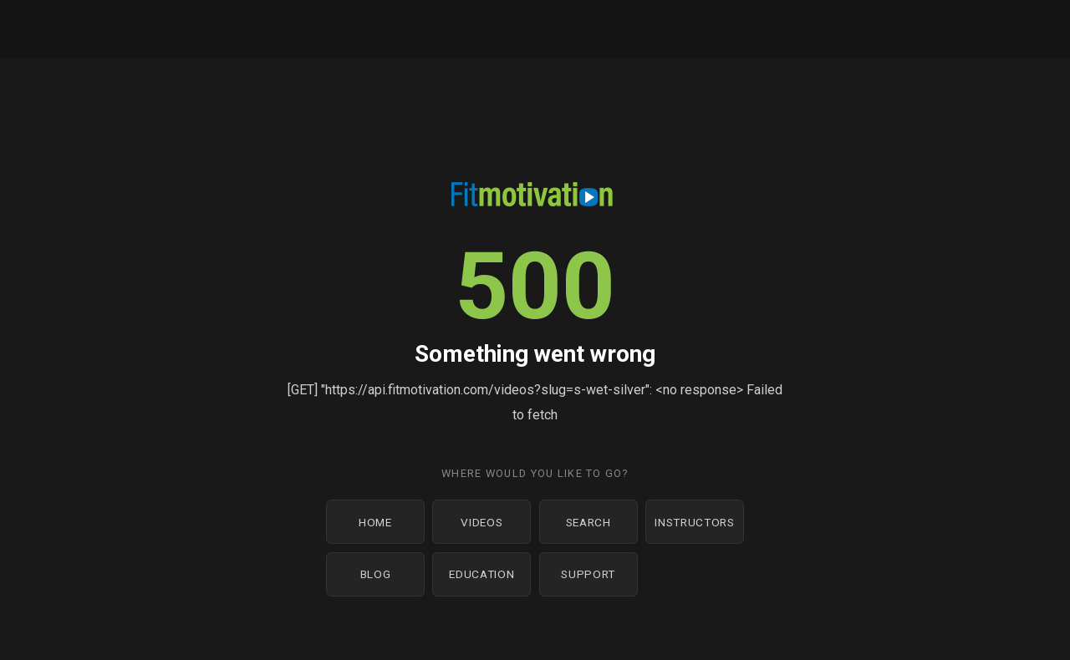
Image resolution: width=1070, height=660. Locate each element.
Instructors (694, 522)
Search (588, 522)
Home (375, 522)
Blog (375, 574)
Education (481, 574)
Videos (481, 522)
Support (588, 574)
